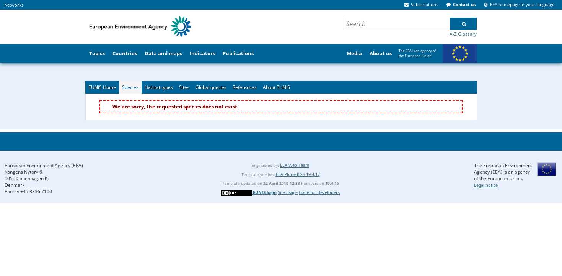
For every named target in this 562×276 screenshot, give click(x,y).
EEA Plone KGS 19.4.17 (298, 174)
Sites (184, 87)
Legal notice (486, 185)
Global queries (210, 87)
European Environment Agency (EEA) (44, 165)
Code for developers (319, 192)
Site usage (288, 192)
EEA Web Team (294, 165)
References (245, 87)
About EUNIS (276, 87)
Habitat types (159, 87)
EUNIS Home (102, 87)
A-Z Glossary (463, 34)
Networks (13, 5)
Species (130, 87)
